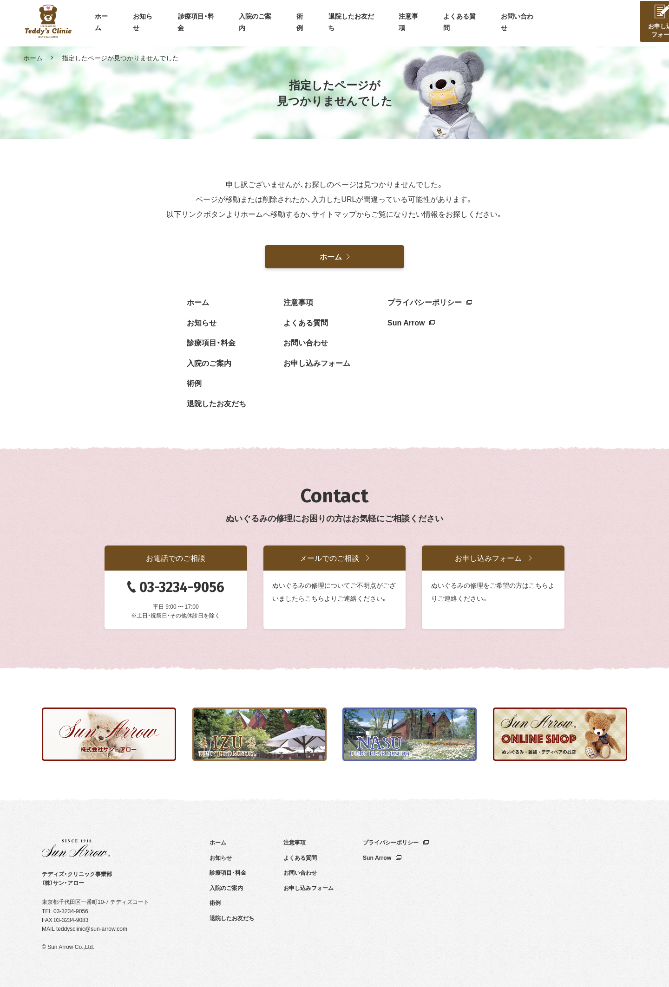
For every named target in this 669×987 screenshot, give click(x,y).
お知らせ (144, 23)
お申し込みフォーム (316, 362)
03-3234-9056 (181, 587)
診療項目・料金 (197, 23)
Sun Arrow (411, 322)
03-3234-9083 (71, 920)
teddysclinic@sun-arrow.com (91, 928)
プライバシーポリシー (429, 301)
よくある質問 (460, 23)
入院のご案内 (256, 23)
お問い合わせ (518, 23)
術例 (301, 23)
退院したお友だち (352, 23)
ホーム (102, 23)
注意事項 (410, 23)
